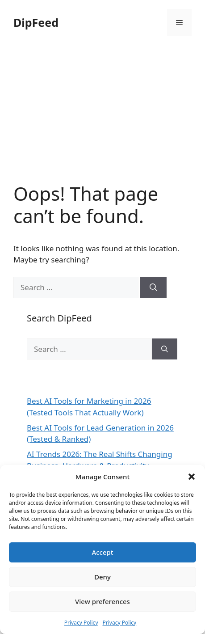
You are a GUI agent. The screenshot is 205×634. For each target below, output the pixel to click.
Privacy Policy (81, 622)
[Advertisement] (102, 120)
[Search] (153, 287)
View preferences (102, 601)
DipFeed (36, 22)
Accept (102, 552)
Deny (102, 576)
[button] (191, 476)
